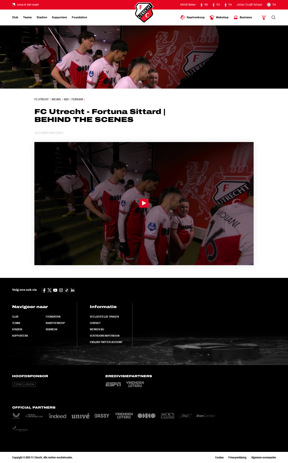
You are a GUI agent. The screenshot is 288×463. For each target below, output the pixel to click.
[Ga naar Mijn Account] (264, 17)
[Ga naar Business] (242, 17)
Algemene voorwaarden (263, 457)
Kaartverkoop (55, 323)
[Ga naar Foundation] (79, 17)
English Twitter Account (106, 342)
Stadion (17, 329)
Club (15, 316)
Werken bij (97, 329)
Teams (16, 323)
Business (51, 329)
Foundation (53, 316)
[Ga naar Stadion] (42, 17)
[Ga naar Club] (15, 17)
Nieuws (56, 99)
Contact (95, 323)
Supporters (20, 335)
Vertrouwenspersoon (104, 335)
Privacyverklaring (237, 457)
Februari (77, 99)
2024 (66, 99)
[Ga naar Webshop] (219, 17)
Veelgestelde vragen (104, 316)
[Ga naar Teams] (27, 17)
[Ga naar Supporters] (59, 17)
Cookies (219, 457)
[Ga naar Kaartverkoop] (192, 17)
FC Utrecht (41, 99)
